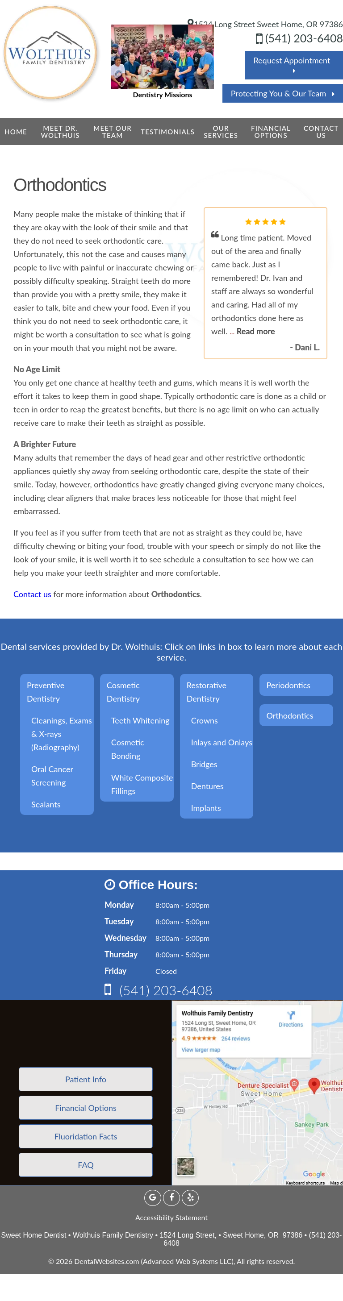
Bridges (204, 764)
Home (15, 132)
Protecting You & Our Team (283, 93)
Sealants (46, 804)
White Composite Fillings (142, 784)
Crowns (204, 720)
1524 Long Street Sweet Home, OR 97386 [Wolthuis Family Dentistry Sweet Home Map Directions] (265, 24)
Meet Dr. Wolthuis (60, 132)
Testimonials (168, 132)
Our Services (221, 132)
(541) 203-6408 (299, 38)
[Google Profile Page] (152, 1198)
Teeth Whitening (140, 720)
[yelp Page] (190, 1198)
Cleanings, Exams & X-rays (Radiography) (61, 733)
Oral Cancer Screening (52, 775)
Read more (256, 331)
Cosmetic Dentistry (123, 691)
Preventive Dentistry (45, 691)
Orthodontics (289, 715)
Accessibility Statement (171, 1217)
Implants (206, 808)
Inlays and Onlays (221, 742)
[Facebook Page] (171, 1198)
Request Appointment (293, 64)
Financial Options (271, 132)
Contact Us (321, 132)
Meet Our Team (112, 132)
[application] (257, 1092)
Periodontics (288, 685)
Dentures (207, 786)
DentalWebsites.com (106, 1261)
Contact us (32, 594)
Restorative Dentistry (206, 691)
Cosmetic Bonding (127, 749)
